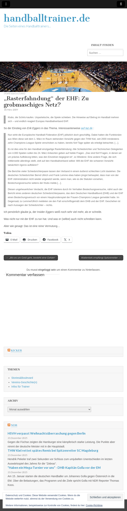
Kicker (16, 350)
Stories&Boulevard (14, 93)
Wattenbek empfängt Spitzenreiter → (101, 257)
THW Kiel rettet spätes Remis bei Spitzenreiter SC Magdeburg (53, 450)
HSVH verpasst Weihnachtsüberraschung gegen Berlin (46, 433)
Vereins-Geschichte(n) (24, 382)
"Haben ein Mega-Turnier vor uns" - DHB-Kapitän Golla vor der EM (54, 468)
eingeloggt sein (47, 269)
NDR (14, 425)
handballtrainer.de (47, 18)
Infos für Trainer (20, 386)
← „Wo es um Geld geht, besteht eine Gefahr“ (30, 257)
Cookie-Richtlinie (94, 505)
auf (87, 128)
